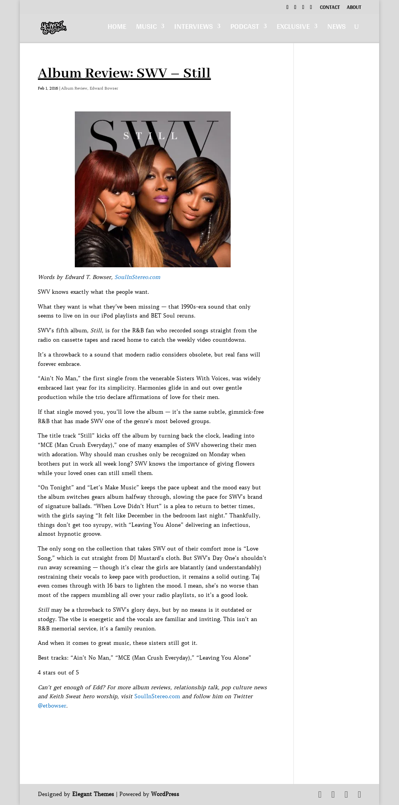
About (354, 8)
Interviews (193, 30)
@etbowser (52, 705)
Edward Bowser (104, 88)
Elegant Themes (93, 794)
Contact (330, 8)
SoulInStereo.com (137, 277)
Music (146, 30)
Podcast (244, 30)
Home (117, 30)
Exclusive (293, 30)
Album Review (74, 88)
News (336, 30)
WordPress (165, 794)
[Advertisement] (179, 728)
